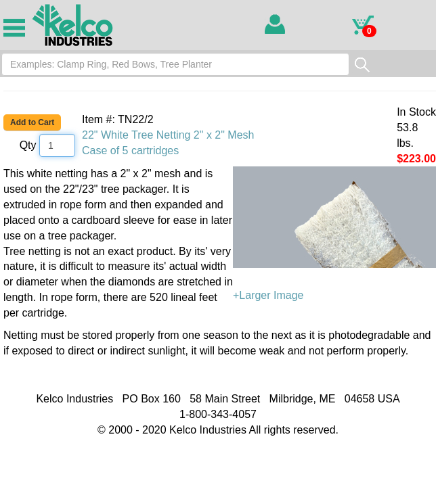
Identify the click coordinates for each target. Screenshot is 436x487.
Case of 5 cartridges (130, 150)
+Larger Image (334, 233)
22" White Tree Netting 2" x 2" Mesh (168, 135)
